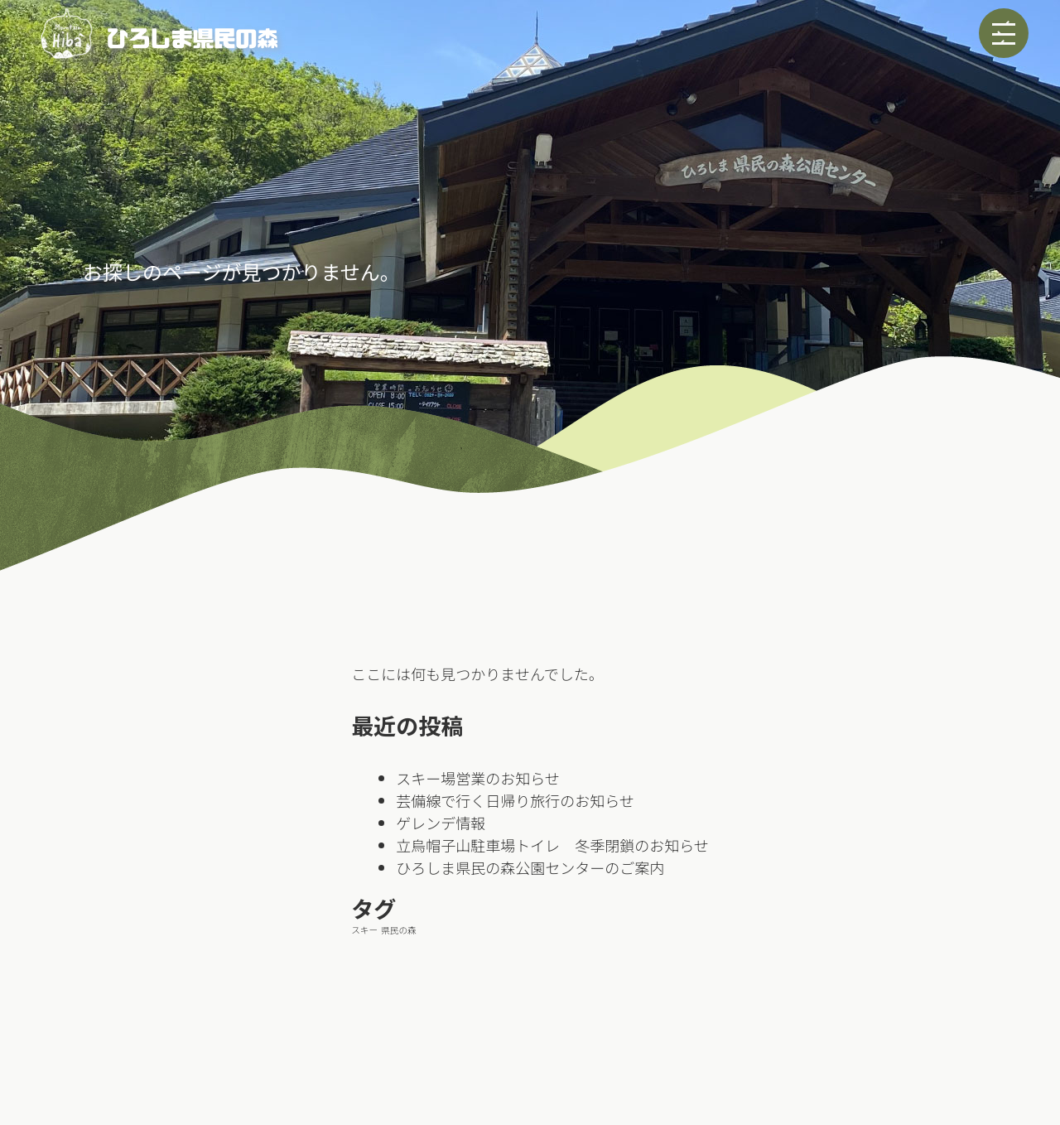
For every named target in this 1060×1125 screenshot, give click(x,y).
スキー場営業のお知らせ (478, 778)
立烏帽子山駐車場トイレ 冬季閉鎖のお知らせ (552, 845)
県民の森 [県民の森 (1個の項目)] (399, 930)
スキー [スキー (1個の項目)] (364, 930)
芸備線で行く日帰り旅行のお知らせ (515, 800)
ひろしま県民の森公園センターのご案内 (530, 867)
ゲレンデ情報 (448, 822)
